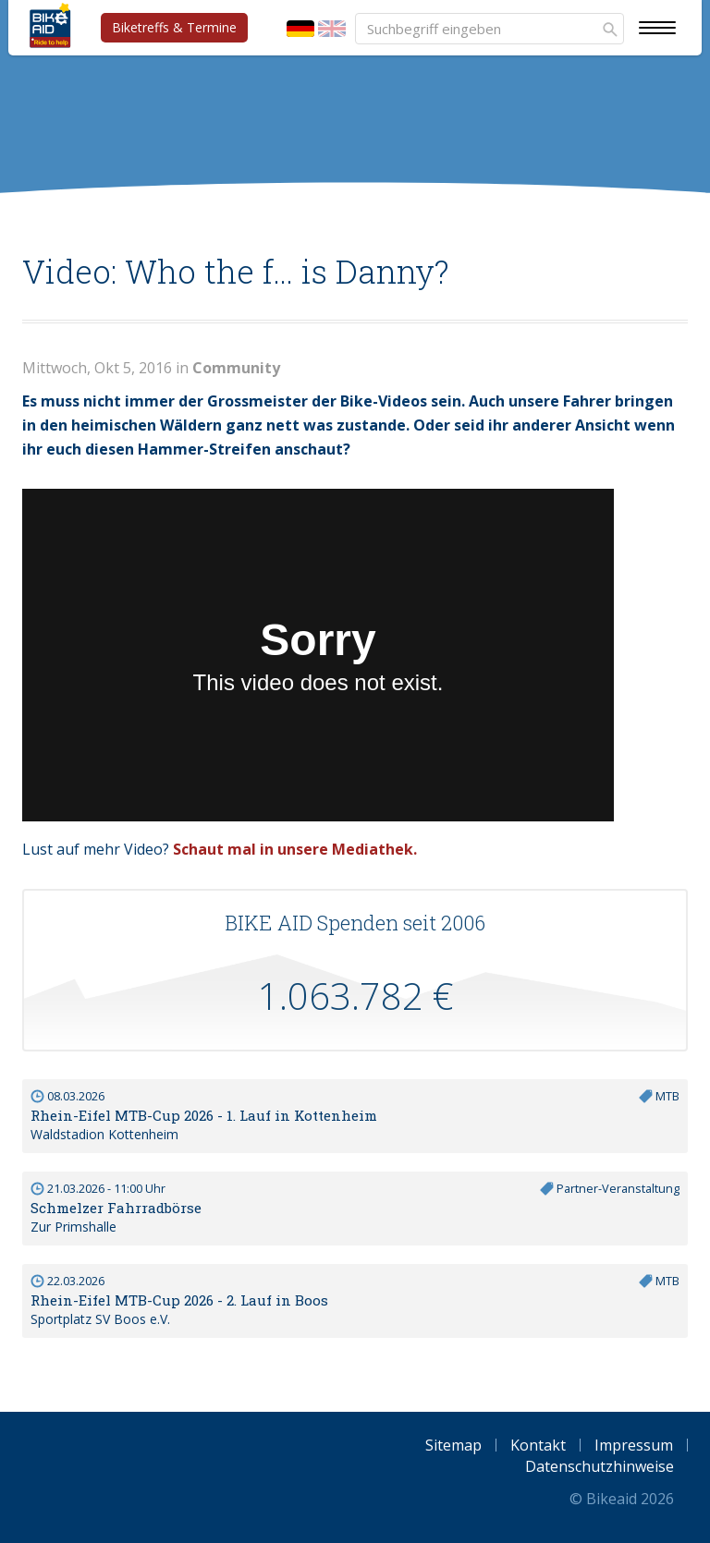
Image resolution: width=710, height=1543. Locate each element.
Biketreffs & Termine (174, 27)
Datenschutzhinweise (599, 1466)
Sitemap (453, 1445)
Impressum (633, 1445)
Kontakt (538, 1445)
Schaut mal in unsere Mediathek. (295, 849)
